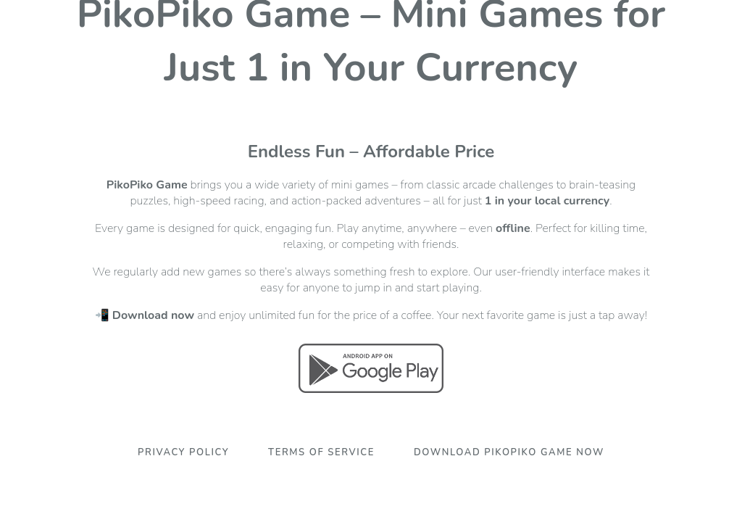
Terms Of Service (321, 452)
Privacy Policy (183, 452)
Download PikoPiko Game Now (509, 452)
